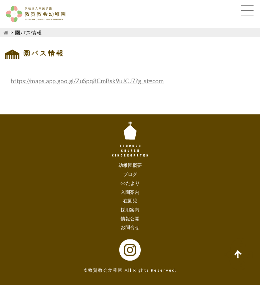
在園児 (130, 201)
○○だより (130, 183)
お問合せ (130, 227)
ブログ (130, 174)
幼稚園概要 (130, 165)
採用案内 (130, 209)
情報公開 (130, 218)
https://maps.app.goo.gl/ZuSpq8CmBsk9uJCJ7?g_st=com (87, 81)
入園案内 (130, 192)
